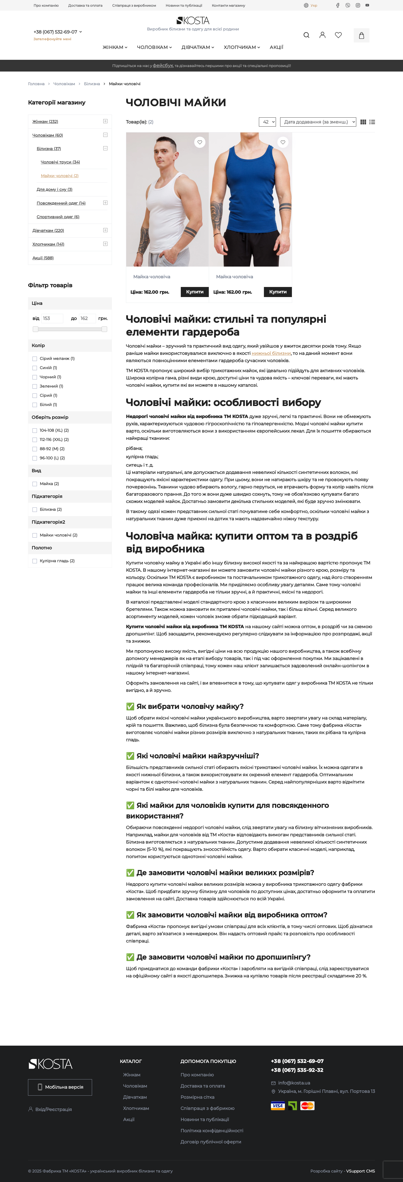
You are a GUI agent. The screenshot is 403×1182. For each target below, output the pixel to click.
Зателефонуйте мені (52, 39)
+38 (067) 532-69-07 (55, 32)
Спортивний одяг (58, 216)
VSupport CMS (360, 1171)
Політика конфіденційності (212, 1130)
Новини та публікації (184, 5)
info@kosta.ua (290, 1083)
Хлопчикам (242, 47)
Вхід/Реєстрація (50, 1109)
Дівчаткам (198, 47)
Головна (36, 83)
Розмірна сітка (197, 1097)
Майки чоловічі (60, 175)
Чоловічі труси (60, 162)
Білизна (92, 83)
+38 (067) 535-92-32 (297, 1070)
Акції (276, 47)
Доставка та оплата (85, 5)
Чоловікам (154, 47)
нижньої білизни (271, 353)
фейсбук (163, 65)
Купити (194, 292)
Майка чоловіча (151, 276)
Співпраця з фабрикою (208, 1108)
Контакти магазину (228, 5)
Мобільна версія (60, 1087)
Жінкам (115, 47)
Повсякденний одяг (61, 203)
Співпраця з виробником (134, 5)
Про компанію (46, 5)
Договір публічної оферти (211, 1142)
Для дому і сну (54, 189)
